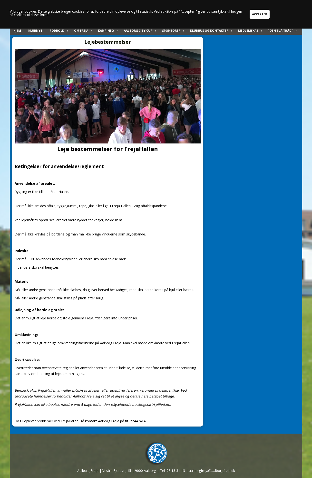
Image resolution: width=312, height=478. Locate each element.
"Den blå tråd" (281, 31)
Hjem (17, 31)
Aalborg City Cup (139, 31)
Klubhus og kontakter (210, 31)
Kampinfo (107, 31)
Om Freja (82, 31)
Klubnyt (35, 31)
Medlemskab (249, 31)
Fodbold (58, 31)
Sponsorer (172, 31)
